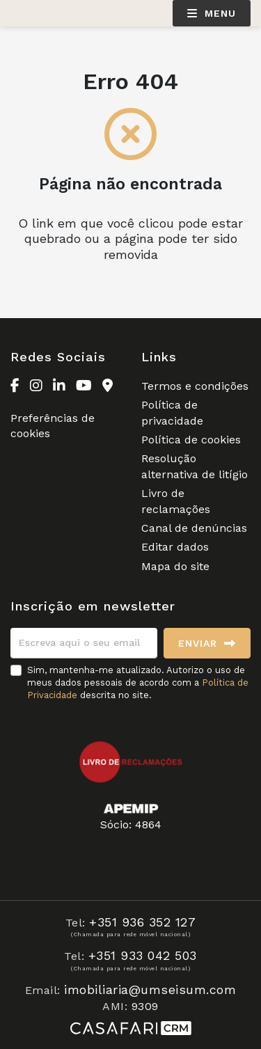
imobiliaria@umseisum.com (150, 989)
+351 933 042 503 (142, 955)
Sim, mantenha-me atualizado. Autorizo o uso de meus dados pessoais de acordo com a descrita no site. (137, 682)
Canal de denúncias (194, 528)
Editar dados (175, 546)
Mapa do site (175, 566)
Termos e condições (194, 386)
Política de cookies (191, 439)
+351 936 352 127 (142, 922)
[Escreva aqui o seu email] (83, 643)
